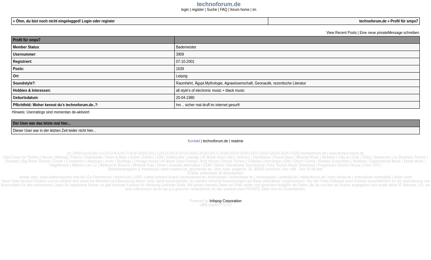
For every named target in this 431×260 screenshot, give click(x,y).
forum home (239, 10)
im (254, 10)
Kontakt (194, 141)
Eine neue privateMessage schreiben (389, 33)
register (198, 10)
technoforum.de (373, 21)
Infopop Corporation (226, 201)
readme (237, 141)
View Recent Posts (342, 33)
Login (86, 21)
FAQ (223, 10)
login (185, 10)
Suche (212, 10)
